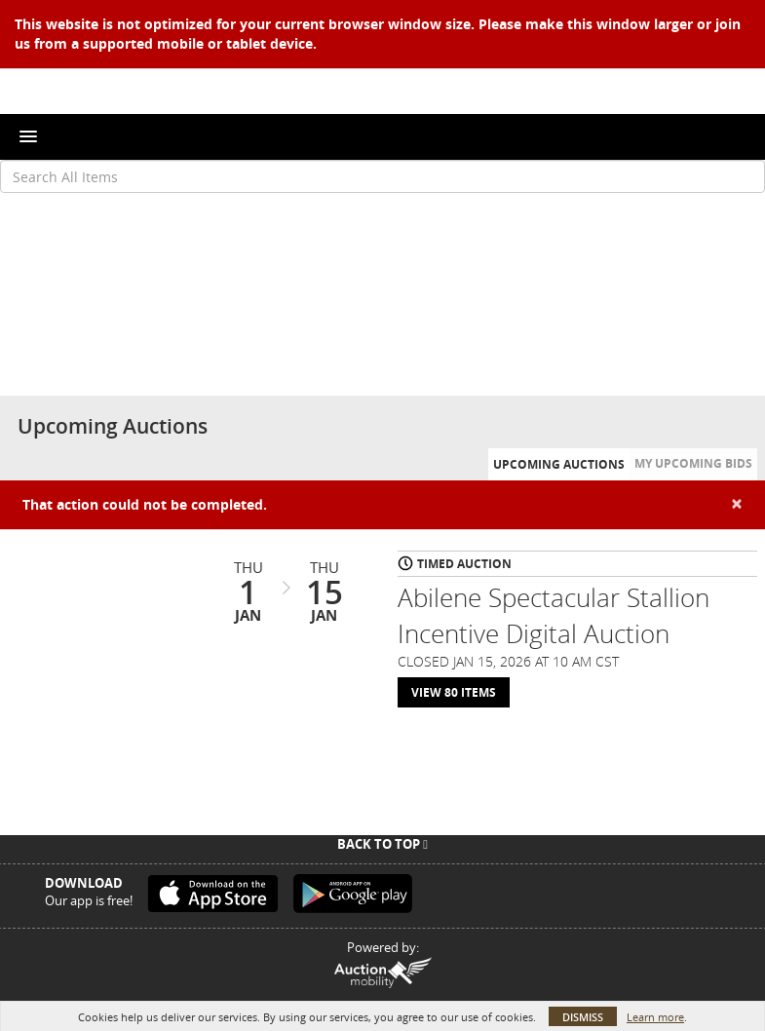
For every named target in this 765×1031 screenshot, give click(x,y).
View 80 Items (453, 692)
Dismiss (582, 1017)
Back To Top (382, 844)
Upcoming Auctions (559, 464)
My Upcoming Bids (693, 463)
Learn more (655, 1017)
